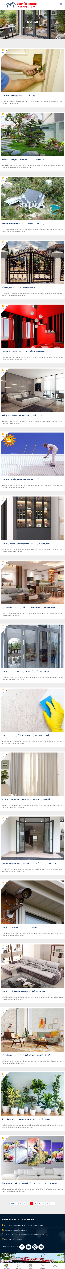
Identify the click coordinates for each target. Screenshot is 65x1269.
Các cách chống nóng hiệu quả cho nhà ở (20, 480)
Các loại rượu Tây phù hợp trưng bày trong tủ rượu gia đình (27, 544)
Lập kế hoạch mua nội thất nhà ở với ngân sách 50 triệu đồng (28, 608)
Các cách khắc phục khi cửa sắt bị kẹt (19, 95)
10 (43, 1203)
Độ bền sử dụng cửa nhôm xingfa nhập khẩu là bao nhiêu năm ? (29, 864)
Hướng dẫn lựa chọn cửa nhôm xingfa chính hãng (23, 224)
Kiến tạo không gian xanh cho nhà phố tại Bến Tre (23, 160)
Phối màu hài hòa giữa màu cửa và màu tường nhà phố (26, 800)
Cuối (52, 1203)
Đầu (12, 1203)
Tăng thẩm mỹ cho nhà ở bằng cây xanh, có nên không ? (26, 1120)
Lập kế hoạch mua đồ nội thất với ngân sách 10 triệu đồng (27, 1055)
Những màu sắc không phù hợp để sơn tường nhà (23, 352)
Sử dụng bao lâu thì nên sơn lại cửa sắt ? (19, 288)
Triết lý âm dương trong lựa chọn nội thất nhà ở (22, 416)
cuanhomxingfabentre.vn (13, 1239)
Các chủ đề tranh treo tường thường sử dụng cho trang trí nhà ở (29, 1184)
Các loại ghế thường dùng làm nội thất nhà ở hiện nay (25, 991)
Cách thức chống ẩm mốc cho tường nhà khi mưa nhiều (26, 736)
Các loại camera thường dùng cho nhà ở (19, 927)
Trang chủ (28, 28)
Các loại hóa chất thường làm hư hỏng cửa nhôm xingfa (26, 672)
